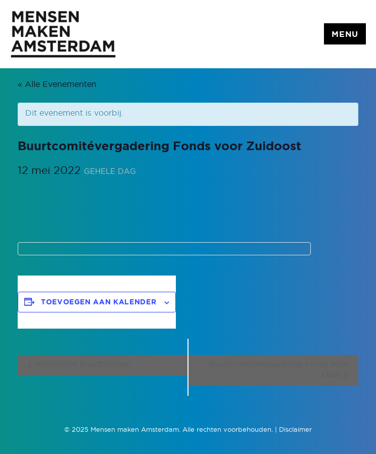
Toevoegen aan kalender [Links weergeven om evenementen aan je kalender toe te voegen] (98, 302)
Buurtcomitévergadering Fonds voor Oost (278, 369)
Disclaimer (295, 430)
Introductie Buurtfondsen (82, 364)
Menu (345, 34)
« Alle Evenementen (57, 84)
